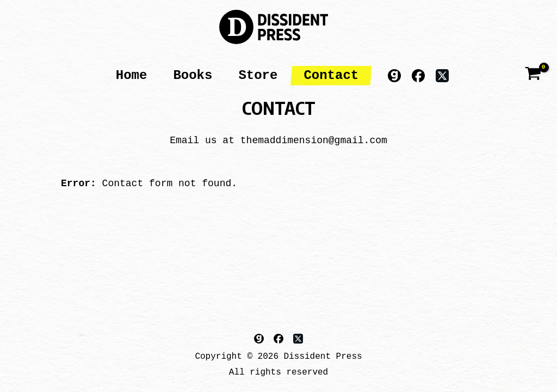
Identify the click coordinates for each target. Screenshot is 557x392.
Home (131, 75)
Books (192, 75)
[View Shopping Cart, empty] (533, 75)
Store (257, 75)
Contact (331, 75)
